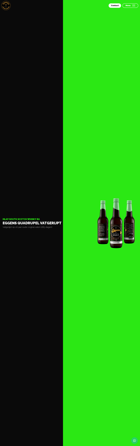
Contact (115, 5)
